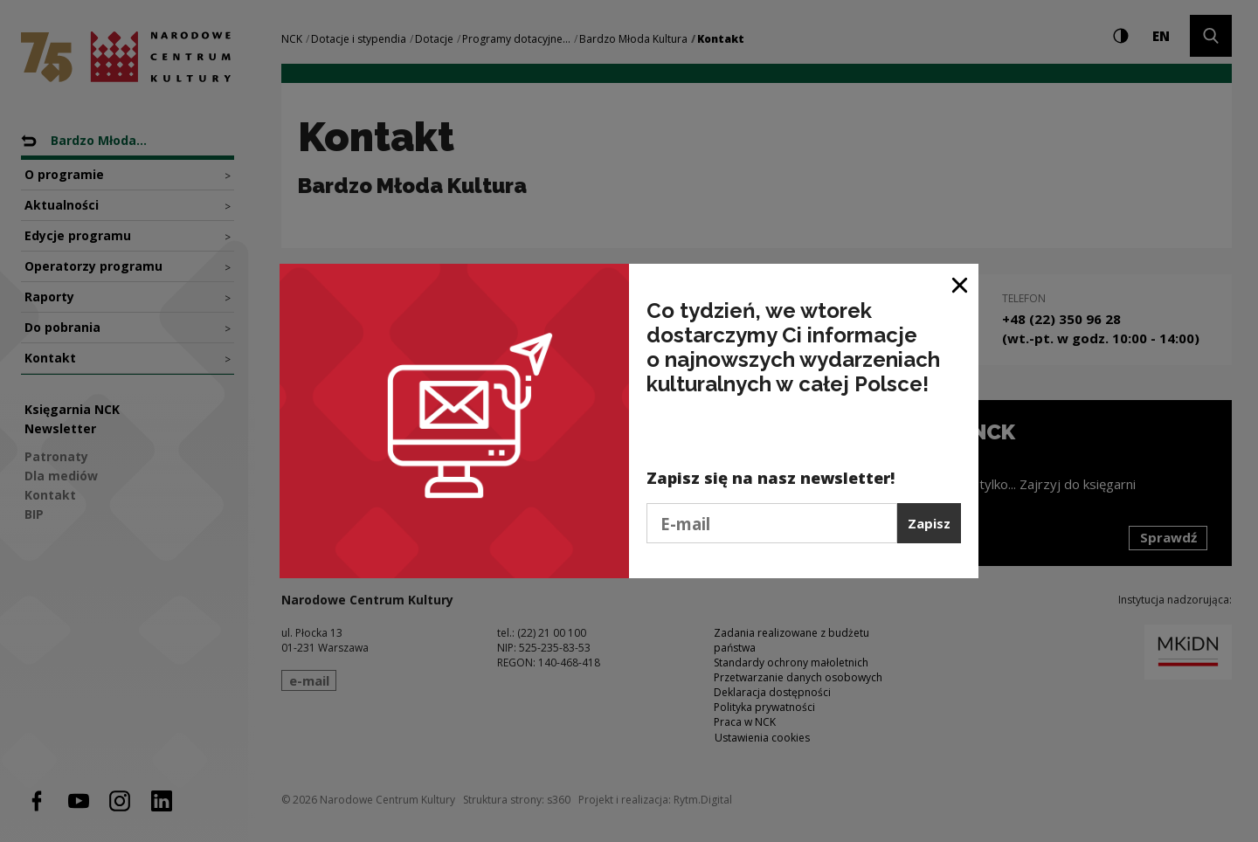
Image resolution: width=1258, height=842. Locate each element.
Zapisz (929, 523)
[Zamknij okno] (960, 283)
